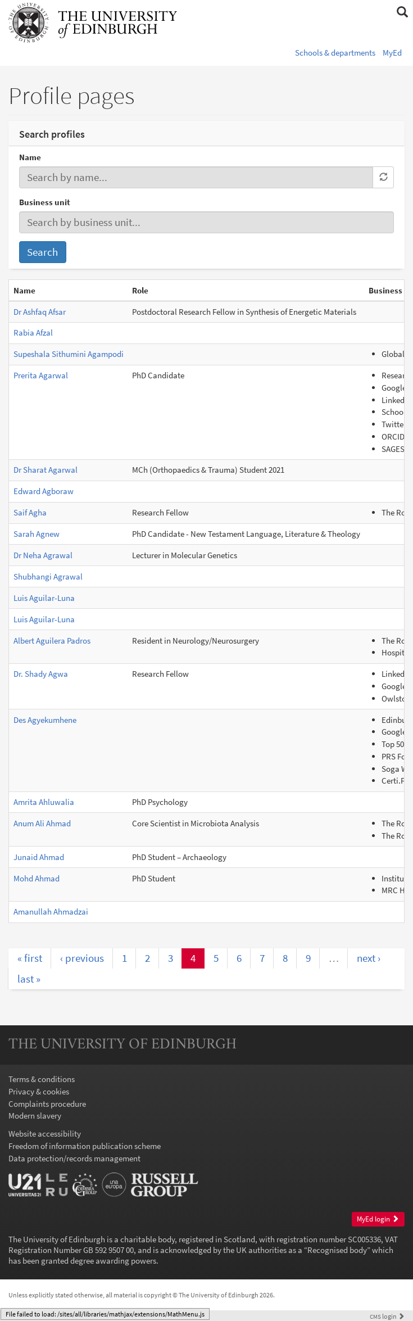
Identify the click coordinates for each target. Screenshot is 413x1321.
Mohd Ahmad (36, 878)
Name (30, 157)
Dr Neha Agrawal (42, 555)
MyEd (392, 52)
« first (29, 958)
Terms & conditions (41, 1079)
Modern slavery (34, 1115)
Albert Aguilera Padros (51, 640)
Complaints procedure (47, 1103)
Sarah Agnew (36, 533)
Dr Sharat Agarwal (45, 469)
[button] (402, 12)
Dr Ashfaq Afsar (39, 311)
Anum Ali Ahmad (42, 823)
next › (368, 958)
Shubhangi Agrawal (48, 576)
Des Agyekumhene (44, 719)
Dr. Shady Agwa (40, 673)
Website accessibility (44, 1133)
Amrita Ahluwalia (43, 802)
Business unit (44, 202)
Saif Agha (30, 512)
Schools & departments (335, 52)
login (387, 1316)
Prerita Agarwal (40, 375)
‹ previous (82, 958)
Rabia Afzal (33, 332)
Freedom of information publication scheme (84, 1146)
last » (28, 978)
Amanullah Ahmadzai (50, 911)
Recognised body (337, 1250)
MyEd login (378, 1219)
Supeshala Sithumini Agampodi (68, 354)
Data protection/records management (74, 1158)
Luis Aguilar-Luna (44, 597)
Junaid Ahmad (38, 857)
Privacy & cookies (38, 1091)
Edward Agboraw (43, 491)
